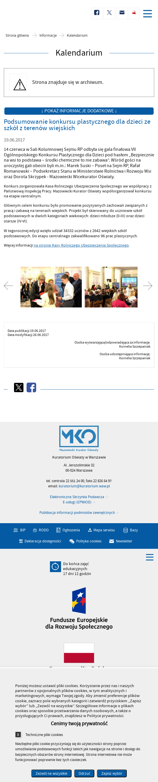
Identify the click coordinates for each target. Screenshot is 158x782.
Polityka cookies (88, 541)
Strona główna (17, 36)
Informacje (48, 36)
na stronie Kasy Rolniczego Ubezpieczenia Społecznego (81, 245)
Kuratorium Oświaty (35, 13)
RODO (44, 530)
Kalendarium (77, 36)
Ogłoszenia (71, 530)
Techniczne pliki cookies (44, 735)
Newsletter (124, 541)
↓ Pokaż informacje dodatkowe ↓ (79, 111)
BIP (22, 530)
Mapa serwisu (104, 530)
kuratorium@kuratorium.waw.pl (84, 486)
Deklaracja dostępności (43, 541)
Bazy (134, 530)
